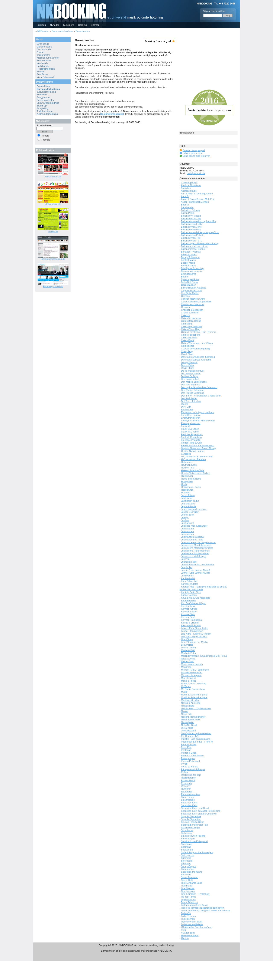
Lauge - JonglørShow (192, 631)
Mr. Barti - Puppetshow (193, 689)
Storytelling (42, 108)
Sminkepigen (188, 838)
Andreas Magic (188, 191)
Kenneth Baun (188, 600)
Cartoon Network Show (193, 298)
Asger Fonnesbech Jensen (195, 202)
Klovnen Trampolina (191, 620)
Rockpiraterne (188, 777)
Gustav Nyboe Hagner (192, 451)
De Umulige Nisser (191, 373)
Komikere (41, 94)
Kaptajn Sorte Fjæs (191, 592)
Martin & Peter (188, 653)
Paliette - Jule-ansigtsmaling (196, 739)
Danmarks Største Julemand (196, 359)
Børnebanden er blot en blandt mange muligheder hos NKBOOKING (136, 951)
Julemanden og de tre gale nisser (198, 542)
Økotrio (185, 938)
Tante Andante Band (191, 883)
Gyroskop (186, 453)
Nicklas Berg (187, 705)
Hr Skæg (185, 492)
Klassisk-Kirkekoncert (48, 57)
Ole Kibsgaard (188, 730)
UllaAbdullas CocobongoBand (196, 927)
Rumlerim (186, 788)
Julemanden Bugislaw (192, 537)
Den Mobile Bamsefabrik (194, 382)
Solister (41, 71)
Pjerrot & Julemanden (192, 755)
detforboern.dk (53, 204)
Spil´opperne (187, 855)
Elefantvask (187, 409)
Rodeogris (186, 783)
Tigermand (186, 885)
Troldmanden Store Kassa (194, 905)
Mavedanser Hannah (192, 664)
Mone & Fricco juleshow (193, 683)
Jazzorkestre (43, 55)
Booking (82, 25)
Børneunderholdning (62, 31)
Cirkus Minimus (189, 337)
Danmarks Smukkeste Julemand (198, 357)
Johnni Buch (187, 514)
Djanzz (184, 404)
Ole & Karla (187, 728)
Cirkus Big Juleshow (191, 326)
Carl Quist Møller (190, 293)
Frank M (185, 426)
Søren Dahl (187, 880)
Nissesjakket (187, 722)
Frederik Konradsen (191, 437)
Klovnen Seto (188, 614)
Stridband (186, 863)
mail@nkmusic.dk (196, 173)
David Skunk (187, 368)
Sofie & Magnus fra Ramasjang (197, 852)
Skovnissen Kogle (190, 827)
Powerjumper (188, 758)
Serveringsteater (45, 100)
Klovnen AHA (188, 606)
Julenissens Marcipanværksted (197, 548)
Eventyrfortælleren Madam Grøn (198, 420)
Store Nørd (187, 860)
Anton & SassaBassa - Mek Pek (197, 199)
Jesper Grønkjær (190, 512)
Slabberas (186, 833)
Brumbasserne (188, 274)
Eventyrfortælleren (190, 418)
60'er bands (43, 44)
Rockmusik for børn (191, 775)
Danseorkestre (44, 46)
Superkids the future (191, 872)
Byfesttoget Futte (190, 279)
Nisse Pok (186, 714)
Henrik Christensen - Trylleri (195, 473)
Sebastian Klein (189, 802)
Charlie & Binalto (190, 312)
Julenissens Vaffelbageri (193, 556)
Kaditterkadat (188, 578)
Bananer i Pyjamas (191, 251)
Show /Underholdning (48, 103)
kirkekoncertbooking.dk (53, 259)
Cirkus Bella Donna (191, 321)
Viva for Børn (188, 932)
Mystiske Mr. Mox (190, 700)
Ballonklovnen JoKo (191, 227)
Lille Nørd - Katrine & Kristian (196, 633)
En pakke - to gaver (191, 415)
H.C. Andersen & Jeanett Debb (197, 456)
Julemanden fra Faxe (192, 539)
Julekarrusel (187, 523)
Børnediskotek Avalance (193, 287)
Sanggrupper (43, 97)
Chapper (185, 307)
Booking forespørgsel (194, 150)
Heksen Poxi (187, 467)
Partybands (43, 66)
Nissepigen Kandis (190, 719)
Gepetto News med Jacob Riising (198, 448)
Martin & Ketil (188, 650)
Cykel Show (187, 354)
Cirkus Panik (187, 340)
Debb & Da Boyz (189, 376)
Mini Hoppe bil (188, 678)
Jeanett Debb (188, 503)
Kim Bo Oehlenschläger (193, 603)
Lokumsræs (187, 645)
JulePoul (185, 559)
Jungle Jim (186, 567)
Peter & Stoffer (188, 744)
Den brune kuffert (190, 379)
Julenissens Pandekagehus (195, 550)
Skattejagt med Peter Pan (194, 824)
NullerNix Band (189, 725)
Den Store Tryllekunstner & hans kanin (201, 395)
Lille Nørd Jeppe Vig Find (194, 636)
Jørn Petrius (187, 575)
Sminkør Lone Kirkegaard (194, 841)
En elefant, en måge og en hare (197, 412)
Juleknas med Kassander (194, 525)
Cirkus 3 (185, 315)
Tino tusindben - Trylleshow (195, 894)
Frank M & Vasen (190, 429)
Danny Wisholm (189, 362)
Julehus (185, 520)
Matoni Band (187, 661)
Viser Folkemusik (46, 77)
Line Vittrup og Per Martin (194, 642)
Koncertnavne (44, 60)
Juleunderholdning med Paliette (197, 564)
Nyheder (54, 25)
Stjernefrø (186, 858)
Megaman (186, 667)
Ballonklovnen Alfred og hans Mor (198, 221)
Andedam (186, 188)
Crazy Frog (187, 351)
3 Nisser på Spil (189, 182)
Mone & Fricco (188, 680)
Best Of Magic (188, 260)
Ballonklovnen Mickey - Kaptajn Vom (200, 232)
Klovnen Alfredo (189, 609)
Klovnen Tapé (188, 617)
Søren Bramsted (189, 877)
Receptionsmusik (46, 69)
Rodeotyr (186, 786)
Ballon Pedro (188, 213)
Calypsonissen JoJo (191, 290)
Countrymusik (44, 49)
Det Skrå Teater (189, 398)
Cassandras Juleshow (192, 304)
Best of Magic (188, 262)
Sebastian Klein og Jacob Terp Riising (200, 811)
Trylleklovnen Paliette (192, 924)
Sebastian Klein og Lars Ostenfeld (198, 813)
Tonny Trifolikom (189, 902)
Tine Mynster (188, 888)
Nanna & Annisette (190, 703)
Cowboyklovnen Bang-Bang (195, 348)
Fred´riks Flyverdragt (192, 434)
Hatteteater (187, 462)
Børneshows (43, 86)
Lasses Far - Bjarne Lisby (194, 628)
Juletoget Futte (189, 561)
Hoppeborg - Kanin (191, 487)
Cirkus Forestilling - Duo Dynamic (198, 332)
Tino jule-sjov (188, 891)
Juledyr (185, 517)
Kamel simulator (189, 584)
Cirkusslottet (187, 346)
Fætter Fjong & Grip (191, 442)
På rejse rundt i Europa (193, 769)
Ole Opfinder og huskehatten (196, 733)
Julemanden (187, 528)
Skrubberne (187, 830)
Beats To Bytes (189, 254)
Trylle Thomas (188, 916)
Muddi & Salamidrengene (194, 694)
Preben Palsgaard (190, 761)
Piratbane (186, 750)
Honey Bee (187, 481)
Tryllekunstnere (45, 111)
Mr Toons (186, 686)
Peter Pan (186, 747)
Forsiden (41, 25)
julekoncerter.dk (53, 176)
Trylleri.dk (53, 231)
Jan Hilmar (186, 498)
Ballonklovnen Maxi (191, 229)
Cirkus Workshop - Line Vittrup (197, 343)
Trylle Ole (186, 913)
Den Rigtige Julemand (192, 390)
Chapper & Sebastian (192, 310)
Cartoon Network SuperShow (196, 301)
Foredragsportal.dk (53, 286)
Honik (184, 484)
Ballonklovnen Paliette (192, 235)
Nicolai (184, 711)
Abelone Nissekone (191, 185)
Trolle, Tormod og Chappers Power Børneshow (205, 910)
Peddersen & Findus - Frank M (197, 741)
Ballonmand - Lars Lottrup (194, 246)
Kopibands (42, 63)
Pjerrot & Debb (188, 752)
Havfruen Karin (189, 465)
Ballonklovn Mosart (191, 215)
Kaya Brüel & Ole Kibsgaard (195, 597)
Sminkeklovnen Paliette (193, 836)
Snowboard (187, 849)
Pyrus (184, 764)
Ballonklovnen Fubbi (191, 224)
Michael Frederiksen (191, 672)
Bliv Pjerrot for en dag (192, 268)
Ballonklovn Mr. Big (191, 218)
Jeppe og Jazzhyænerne (194, 509)
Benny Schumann (190, 257)
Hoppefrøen (187, 489)
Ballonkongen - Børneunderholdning (200, 243)
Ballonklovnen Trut (190, 238)
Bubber (185, 276)
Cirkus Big (186, 323)
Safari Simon (188, 797)
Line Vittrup (187, 639)
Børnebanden (83, 31)
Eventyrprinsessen (190, 423)
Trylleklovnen (188, 919)
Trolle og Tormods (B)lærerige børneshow (202, 907)
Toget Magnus (188, 899)
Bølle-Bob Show (189, 282)
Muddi (184, 692)
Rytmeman (186, 791)
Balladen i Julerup (190, 210)
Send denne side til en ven (196, 156)
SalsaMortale (188, 800)
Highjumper (187, 476)
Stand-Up (41, 105)
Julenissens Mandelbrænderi (196, 545)
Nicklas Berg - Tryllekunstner (196, 708)
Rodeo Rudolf (188, 780)
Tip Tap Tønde (188, 896)
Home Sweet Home (191, 478)
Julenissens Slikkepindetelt (195, 553)
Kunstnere (68, 25)
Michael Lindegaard (191, 675)
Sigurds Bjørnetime (191, 816)
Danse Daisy (187, 365)
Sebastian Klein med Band (195, 808)
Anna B (185, 196)
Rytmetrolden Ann (190, 794)
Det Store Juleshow (191, 401)
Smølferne (186, 844)
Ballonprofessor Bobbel (193, 249)
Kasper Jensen (189, 595)
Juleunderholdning (46, 91)
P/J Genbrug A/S (190, 736)
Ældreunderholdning (47, 114)
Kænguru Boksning (191, 625)
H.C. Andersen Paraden (193, 459)
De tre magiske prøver (192, 370)
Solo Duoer (42, 74)
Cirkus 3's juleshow (191, 318)
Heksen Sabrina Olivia (192, 470)
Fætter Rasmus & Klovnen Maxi (197, 445)
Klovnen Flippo (189, 611)
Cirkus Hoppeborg (190, 334)
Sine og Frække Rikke (192, 822)
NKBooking (43, 31)
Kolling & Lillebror (190, 622)
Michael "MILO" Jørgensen (195, 669)
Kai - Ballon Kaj (189, 581)
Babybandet (187, 207)
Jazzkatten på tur (190, 501)
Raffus (184, 772)
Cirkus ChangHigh (190, 329)
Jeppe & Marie (188, 506)
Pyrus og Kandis (189, 766)
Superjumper (188, 869)
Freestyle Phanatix (190, 440)
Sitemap (95, 25)
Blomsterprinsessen (191, 271)
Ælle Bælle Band (190, 935)
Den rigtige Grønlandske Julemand (199, 387)
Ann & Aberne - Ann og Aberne (197, 193)
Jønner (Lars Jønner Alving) (195, 570)
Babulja (185, 204)
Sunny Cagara (188, 866)
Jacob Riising (188, 495)
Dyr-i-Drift (186, 406)
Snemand (186, 847)
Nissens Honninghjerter (193, 716)
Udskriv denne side (193, 153)
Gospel (40, 52)
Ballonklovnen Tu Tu (191, 240)
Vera (183, 930)
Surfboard (186, 874)
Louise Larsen (188, 647)
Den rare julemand (190, 384)
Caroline (185, 296)
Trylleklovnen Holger (191, 921)
